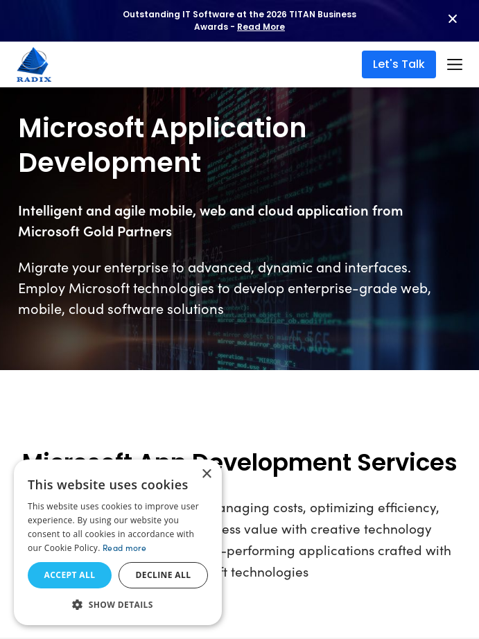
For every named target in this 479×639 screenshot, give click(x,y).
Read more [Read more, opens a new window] (125, 547)
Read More (261, 27)
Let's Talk (399, 64)
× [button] (206, 474)
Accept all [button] (70, 575)
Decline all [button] (163, 575)
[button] (118, 604)
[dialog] (118, 542)
